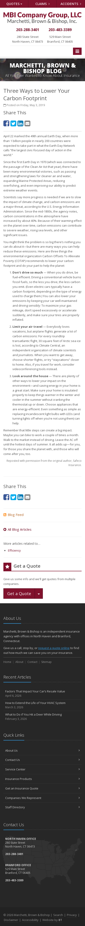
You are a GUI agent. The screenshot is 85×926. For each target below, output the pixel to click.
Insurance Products (42, 779)
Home (7, 662)
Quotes (14, 4)
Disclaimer (11, 920)
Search (58, 915)
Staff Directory (42, 807)
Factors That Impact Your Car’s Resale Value (42, 693)
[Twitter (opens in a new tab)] (13, 123)
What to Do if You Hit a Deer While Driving (42, 716)
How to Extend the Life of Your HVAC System (42, 705)
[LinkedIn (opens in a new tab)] (20, 123)
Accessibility (30, 920)
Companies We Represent (42, 798)
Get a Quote (19, 593)
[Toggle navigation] (77, 51)
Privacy (72, 915)
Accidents (71, 4)
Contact (32, 662)
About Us (42, 750)
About (19, 662)
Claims (42, 4)
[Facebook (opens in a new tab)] (6, 123)
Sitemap (46, 662)
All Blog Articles (17, 529)
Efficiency (14, 550)
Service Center (42, 769)
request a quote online (54, 648)
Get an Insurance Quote (42, 788)
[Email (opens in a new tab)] (27, 123)
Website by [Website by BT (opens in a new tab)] (52, 920)
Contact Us (42, 760)
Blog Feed (13, 514)
